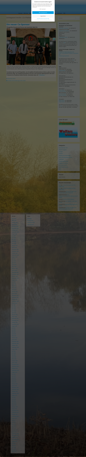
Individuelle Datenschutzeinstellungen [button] (43, 18)
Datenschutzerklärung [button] (43, 20)
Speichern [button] (43, 16)
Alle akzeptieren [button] (43, 12)
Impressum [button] (50, 20)
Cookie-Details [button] (36, 20)
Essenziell (43, 9)
